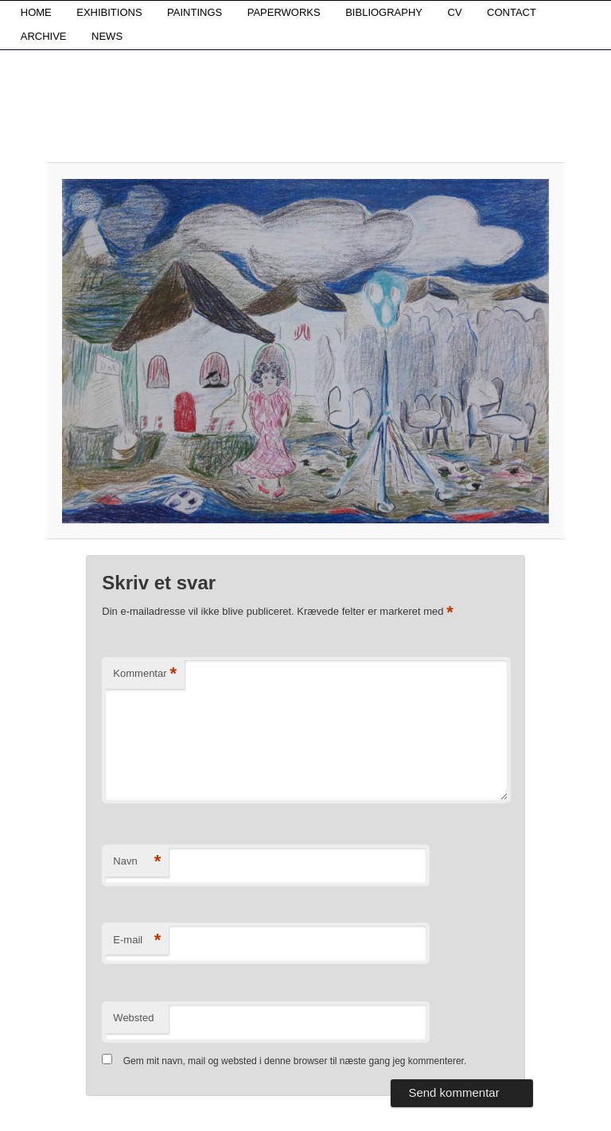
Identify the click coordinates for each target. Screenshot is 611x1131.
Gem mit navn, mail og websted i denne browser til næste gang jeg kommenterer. (295, 1061)
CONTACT (511, 12)
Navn (137, 861)
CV (455, 12)
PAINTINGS (194, 12)
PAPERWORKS (284, 12)
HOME (36, 12)
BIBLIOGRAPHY (383, 12)
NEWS (107, 36)
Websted (133, 1018)
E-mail (137, 940)
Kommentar (145, 674)
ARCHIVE (44, 36)
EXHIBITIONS (109, 12)
